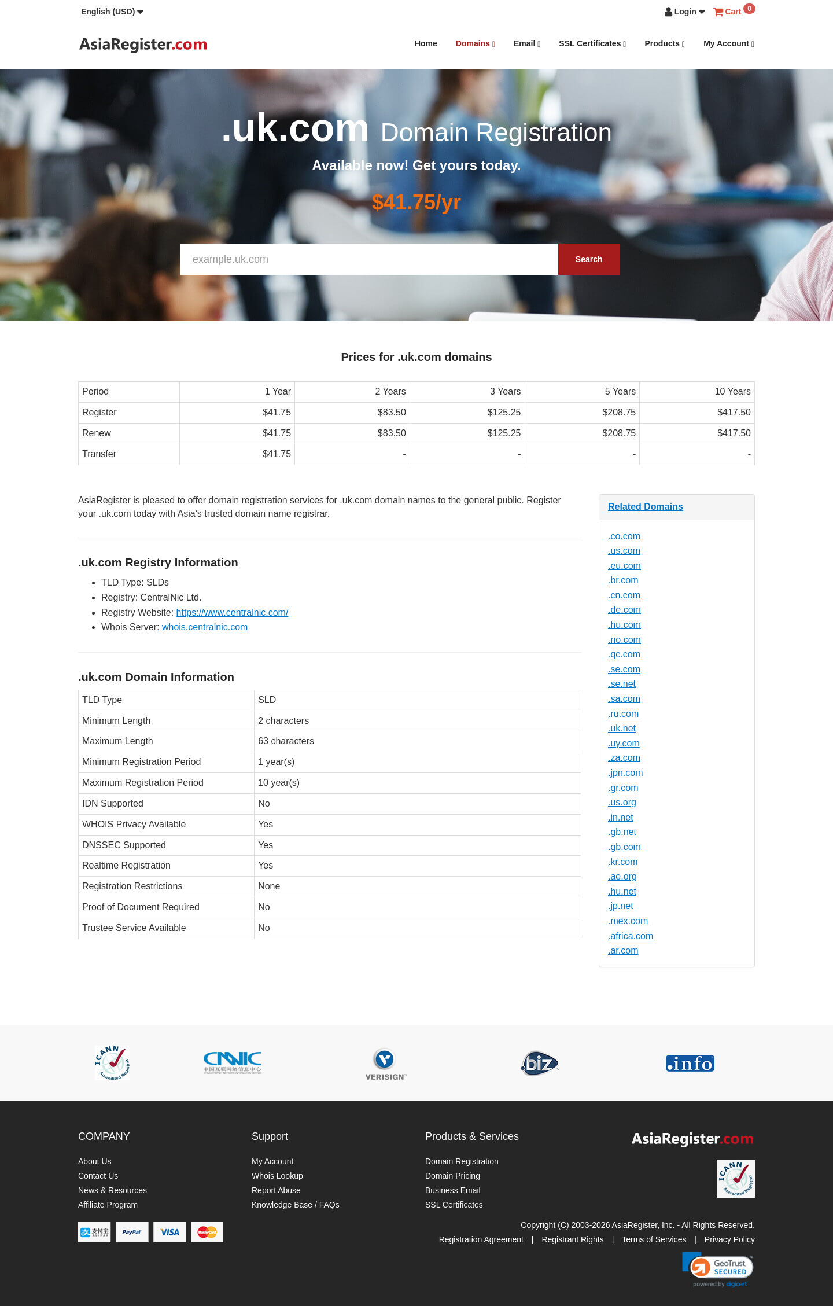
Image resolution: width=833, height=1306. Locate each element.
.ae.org (622, 876)
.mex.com (628, 921)
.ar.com (623, 950)
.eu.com (624, 566)
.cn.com (624, 595)
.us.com (624, 550)
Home (426, 43)
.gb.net (622, 832)
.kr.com (623, 862)
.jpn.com (625, 773)
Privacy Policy (730, 1239)
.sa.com (624, 699)
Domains (475, 44)
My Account (728, 44)
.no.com (624, 640)
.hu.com (624, 625)
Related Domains (645, 507)
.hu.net (622, 891)
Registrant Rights (572, 1239)
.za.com (624, 758)
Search (589, 259)
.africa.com (630, 936)
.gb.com (624, 847)
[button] (112, 11)
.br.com (623, 580)
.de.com (624, 610)
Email (527, 44)
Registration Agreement (481, 1239)
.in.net (620, 817)
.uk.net (622, 728)
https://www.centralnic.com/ (232, 612)
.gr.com (623, 788)
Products (664, 44)
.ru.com (623, 714)
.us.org (622, 802)
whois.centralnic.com (205, 627)
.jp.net (620, 906)
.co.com (624, 536)
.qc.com (624, 654)
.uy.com (624, 743)
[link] (718, 1269)
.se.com (624, 669)
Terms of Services (654, 1239)
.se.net (622, 684)
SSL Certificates (592, 44)
